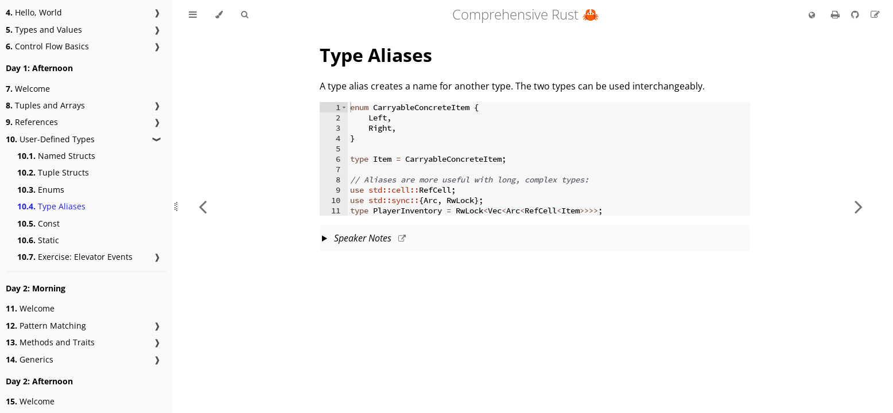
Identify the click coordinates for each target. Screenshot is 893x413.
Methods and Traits (50, 342)
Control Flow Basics (47, 46)
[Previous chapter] (202, 206)
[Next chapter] (858, 206)
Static (38, 240)
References (32, 121)
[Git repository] (856, 14)
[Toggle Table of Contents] (193, 15)
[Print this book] (836, 14)
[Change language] (811, 15)
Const (38, 223)
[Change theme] (219, 15)
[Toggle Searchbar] (244, 15)
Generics (29, 359)
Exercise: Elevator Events (75, 256)
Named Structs (56, 155)
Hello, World (34, 12)
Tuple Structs (53, 172)
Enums (40, 189)
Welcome (28, 88)
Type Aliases (51, 206)
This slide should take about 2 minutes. (535, 239)
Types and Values (44, 29)
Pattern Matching (46, 325)
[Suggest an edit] (875, 14)
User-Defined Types (50, 139)
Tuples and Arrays (45, 105)
